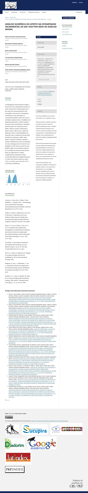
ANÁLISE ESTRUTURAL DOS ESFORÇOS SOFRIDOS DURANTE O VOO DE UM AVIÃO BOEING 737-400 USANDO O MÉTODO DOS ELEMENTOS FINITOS (32, 359)
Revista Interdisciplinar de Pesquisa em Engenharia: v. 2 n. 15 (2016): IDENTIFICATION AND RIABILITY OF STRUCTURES (32, 301)
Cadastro (74, 2)
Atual (7, 12)
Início (7, 17)
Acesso (81, 2)
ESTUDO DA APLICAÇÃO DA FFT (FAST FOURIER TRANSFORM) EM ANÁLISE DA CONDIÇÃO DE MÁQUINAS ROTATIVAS (30, 309)
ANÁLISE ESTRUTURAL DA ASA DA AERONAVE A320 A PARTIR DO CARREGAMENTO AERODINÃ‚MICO (32, 330)
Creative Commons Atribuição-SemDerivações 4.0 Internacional (49, 421)
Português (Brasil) (67, 48)
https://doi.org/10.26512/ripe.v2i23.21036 (17, 82)
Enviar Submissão (68, 18)
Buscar (79, 12)
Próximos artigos (33, 12)
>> (9, 400)
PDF (39, 37)
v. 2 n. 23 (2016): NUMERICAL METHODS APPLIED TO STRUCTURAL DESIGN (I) (25, 19)
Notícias (22, 12)
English (64, 46)
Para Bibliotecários (67, 34)
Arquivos (14, 12)
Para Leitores (65, 29)
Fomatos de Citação (44, 79)
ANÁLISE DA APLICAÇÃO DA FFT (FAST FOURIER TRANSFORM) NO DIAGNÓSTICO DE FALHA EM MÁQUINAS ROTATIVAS (30, 298)
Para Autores (65, 32)
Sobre (44, 12)
